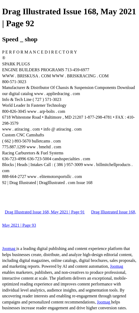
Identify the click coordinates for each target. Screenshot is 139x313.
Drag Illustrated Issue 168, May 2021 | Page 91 (45, 212)
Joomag (9, 248)
